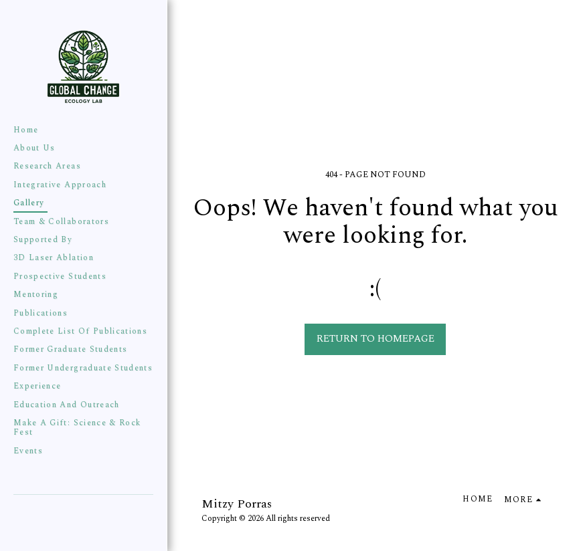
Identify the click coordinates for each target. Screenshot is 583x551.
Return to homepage (375, 338)
